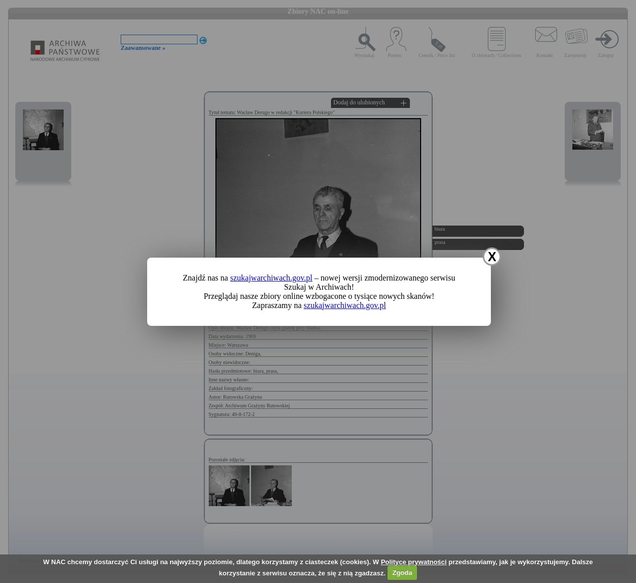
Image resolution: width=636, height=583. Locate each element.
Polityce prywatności (414, 562)
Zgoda (402, 572)
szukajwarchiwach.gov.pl (271, 277)
